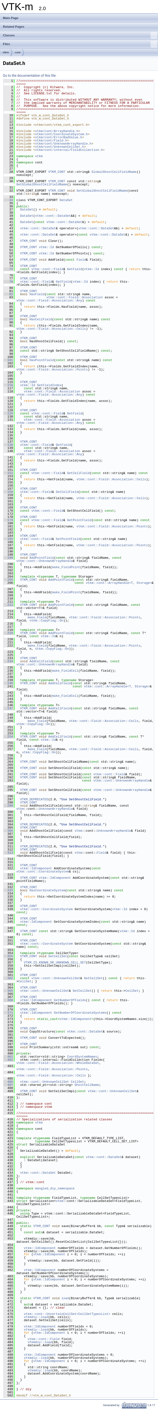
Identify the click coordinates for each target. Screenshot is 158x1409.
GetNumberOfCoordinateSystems (80, 1013)
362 (8, 978)
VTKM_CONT (56, 172)
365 (8, 991)
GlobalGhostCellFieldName (114, 172)
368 (8, 1000)
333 (8, 890)
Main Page (10, 18)
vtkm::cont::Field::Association (74, 297)
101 (8, 360)
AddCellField (40, 661)
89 (8, 319)
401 (8, 1056)
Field (81, 260)
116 (8, 385)
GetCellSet (93, 978)
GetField (74, 269)
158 (8, 492)
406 (8, 1082)
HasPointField (41, 360)
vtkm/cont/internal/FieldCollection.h (69, 150)
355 (8, 956)
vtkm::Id (46, 247)
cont (17, 52)
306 (8, 831)
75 (8, 269)
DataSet (66, 200)
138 (8, 445)
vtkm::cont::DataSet (53, 216)
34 (8, 200)
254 (8, 736)
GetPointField (79, 520)
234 (8, 661)
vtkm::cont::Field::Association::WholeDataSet (57, 1063)
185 (8, 539)
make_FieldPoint (66, 567)
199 (8, 558)
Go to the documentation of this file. (30, 75)
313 (8, 853)
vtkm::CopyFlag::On (46, 620)
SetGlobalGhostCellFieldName (101, 190)
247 (8, 708)
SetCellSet (57, 956)
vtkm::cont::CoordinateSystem (42, 871)
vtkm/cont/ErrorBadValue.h (58, 137)
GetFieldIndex (49, 385)
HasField (36, 294)
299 (8, 805)
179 (8, 520)
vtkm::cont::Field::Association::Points (52, 369)
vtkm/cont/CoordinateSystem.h (61, 134)
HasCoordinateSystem (47, 890)
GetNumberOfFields (70, 1000)
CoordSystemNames (82, 1056)
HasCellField (40, 319)
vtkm (6, 52)
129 (8, 413)
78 (8, 281)
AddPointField (41, 558)
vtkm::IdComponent (36, 868)
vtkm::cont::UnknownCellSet (55, 978)
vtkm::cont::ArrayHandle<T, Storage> (118, 583)
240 (8, 683)
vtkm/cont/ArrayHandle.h (56, 131)
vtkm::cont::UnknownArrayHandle (44, 561)
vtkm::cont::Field (47, 269)
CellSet (25, 981)
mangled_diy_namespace (55, 1188)
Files (80, 44)
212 (8, 605)
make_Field (37, 617)
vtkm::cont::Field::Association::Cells (51, 329)
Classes (80, 35)
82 (8, 294)
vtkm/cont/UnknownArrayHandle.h (63, 143)
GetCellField (78, 473)
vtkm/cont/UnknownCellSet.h (59, 147)
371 (8, 1013)
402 (8, 1060)
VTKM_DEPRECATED (34, 799)
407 (8, 1085)
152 (8, 473)
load (65, 1298)
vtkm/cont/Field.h (51, 140)
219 (8, 633)
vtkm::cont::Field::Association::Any (49, 300)
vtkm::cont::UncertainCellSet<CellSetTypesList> (67, 1314)
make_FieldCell (65, 671)
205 (8, 580)
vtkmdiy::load (36, 1317)
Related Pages (13, 26)
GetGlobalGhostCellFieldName (41, 184)
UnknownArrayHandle (56, 809)
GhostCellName (87, 1085)
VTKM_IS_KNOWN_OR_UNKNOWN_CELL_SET (55, 962)
